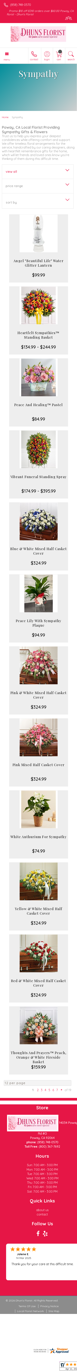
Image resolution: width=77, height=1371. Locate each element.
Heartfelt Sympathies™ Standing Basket (38, 335)
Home (5, 117)
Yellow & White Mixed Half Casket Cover (38, 911)
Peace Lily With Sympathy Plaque (38, 623)
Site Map (53, 1311)
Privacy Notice (49, 1306)
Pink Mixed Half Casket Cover (39, 765)
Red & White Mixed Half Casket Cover (38, 983)
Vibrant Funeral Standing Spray (38, 477)
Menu (7, 59)
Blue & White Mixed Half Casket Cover (38, 551)
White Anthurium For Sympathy (38, 837)
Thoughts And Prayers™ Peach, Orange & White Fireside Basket (39, 1057)
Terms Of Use (27, 1306)
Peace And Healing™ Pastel (38, 405)
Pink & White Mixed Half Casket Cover (38, 695)
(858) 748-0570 (20, 5)
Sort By (11, 202)
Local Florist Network (30, 1311)
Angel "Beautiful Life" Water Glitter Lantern (38, 263)
